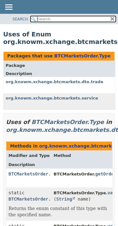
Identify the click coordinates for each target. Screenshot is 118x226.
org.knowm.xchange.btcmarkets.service (52, 98)
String (64, 199)
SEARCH (20, 19)
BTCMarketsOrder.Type (82, 55)
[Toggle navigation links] (8, 7)
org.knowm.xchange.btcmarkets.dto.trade (54, 81)
